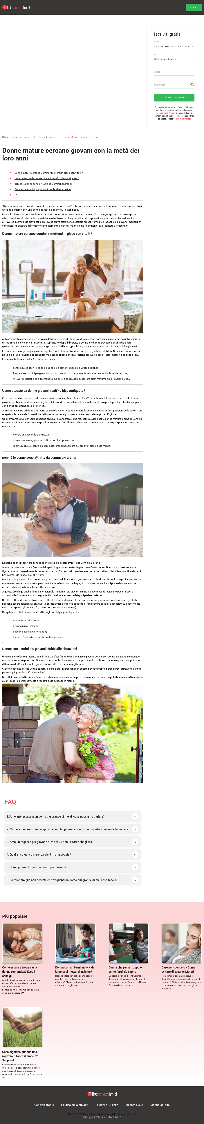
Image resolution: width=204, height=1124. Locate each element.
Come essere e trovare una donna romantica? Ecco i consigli (19, 971)
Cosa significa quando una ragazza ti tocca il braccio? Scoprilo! (20, 1056)
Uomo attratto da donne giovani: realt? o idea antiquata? (47, 178)
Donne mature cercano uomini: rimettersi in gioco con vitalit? (49, 172)
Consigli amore (44, 1105)
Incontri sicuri (134, 1105)
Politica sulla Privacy (165, 113)
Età (155, 54)
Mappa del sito (160, 1105)
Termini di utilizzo (183, 119)
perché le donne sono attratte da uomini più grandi (43, 183)
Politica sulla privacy (74, 1105)
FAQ (17, 195)
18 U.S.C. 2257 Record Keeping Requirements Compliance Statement (102, 1114)
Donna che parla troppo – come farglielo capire (125, 969)
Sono (156, 41)
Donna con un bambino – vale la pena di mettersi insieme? (74, 969)
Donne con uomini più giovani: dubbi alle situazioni (43, 189)
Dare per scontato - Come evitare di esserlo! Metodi (178, 969)
